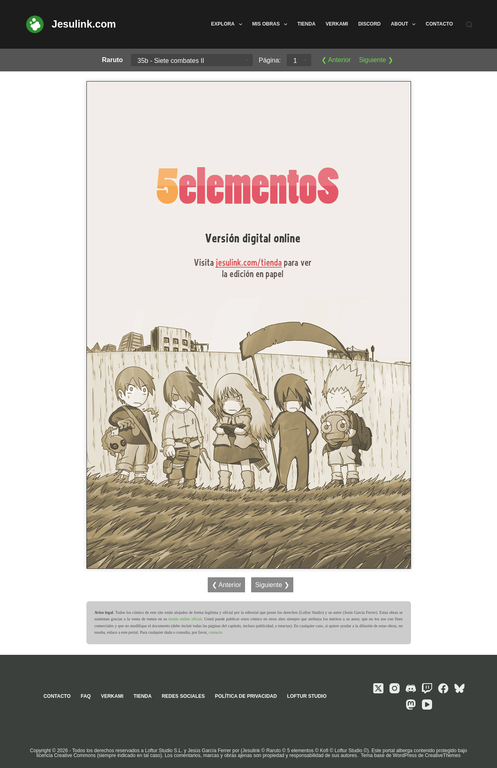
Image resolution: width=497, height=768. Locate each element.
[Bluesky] (459, 688)
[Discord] (411, 688)
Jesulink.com (84, 24)
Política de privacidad (246, 696)
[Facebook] (443, 688)
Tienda (306, 24)
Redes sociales (183, 696)
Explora (228, 24)
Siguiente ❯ (376, 59)
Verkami (337, 24)
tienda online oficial (185, 619)
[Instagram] (394, 688)
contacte (215, 632)
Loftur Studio (306, 696)
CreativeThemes (442, 755)
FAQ (86, 696)
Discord (369, 24)
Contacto (439, 24)
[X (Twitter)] (378, 688)
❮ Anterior (336, 59)
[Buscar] (469, 25)
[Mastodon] (411, 704)
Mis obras (271, 24)
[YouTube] (427, 704)
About (405, 24)
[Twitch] (427, 688)
